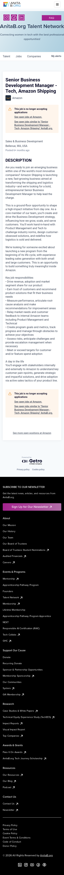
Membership (11, 603)
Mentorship (11, 578)
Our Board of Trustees (15, 543)
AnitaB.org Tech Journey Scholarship (25, 758)
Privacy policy (23, 469)
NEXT (6, 622)
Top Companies (13, 735)
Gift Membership (14, 694)
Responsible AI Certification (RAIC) (21, 628)
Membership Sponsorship (19, 675)
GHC (7, 640)
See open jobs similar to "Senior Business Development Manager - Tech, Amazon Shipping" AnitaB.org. (33, 125)
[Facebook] (14, 17)
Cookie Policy (10, 833)
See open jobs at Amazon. (28, 117)
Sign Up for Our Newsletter (32, 507)
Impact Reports (13, 723)
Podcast (9, 787)
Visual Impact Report (14, 729)
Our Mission (9, 525)
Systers (9, 688)
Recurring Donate (12, 663)
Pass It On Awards (15, 752)
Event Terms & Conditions (17, 837)
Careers (9, 562)
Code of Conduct (12, 841)
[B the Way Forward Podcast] (44, 865)
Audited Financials (15, 556)
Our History (9, 531)
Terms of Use (10, 829)
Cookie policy (38, 469)
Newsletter (11, 810)
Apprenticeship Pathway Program (21, 585)
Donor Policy (10, 846)
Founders (8, 591)
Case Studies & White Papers (20, 710)
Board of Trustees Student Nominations (26, 550)
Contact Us (11, 803)
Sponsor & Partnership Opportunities (23, 669)
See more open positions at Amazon (32, 433)
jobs (19, 56)
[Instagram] (6, 17)
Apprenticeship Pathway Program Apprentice (27, 616)
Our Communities (12, 682)
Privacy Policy (10, 825)
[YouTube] (32, 865)
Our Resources (13, 775)
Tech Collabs (11, 634)
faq (51, 18)
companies (34, 56)
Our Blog (10, 781)
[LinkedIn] (21, 17)
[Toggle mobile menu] (57, 4)
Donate (7, 657)
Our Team (8, 537)
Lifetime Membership (14, 609)
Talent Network (13, 597)
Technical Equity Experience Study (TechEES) (29, 717)
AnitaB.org (46, 855)
